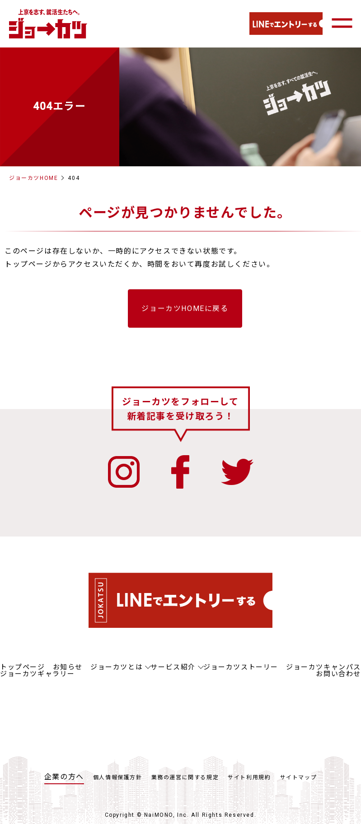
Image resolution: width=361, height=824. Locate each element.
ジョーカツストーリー (240, 668)
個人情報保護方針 (117, 778)
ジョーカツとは (116, 668)
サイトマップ (298, 778)
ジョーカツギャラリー (37, 674)
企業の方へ (64, 777)
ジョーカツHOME (33, 178)
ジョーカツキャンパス (323, 668)
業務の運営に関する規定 (185, 778)
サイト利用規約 (249, 778)
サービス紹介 (173, 668)
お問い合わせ (338, 674)
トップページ (22, 668)
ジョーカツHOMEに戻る (184, 308)
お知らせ (68, 668)
